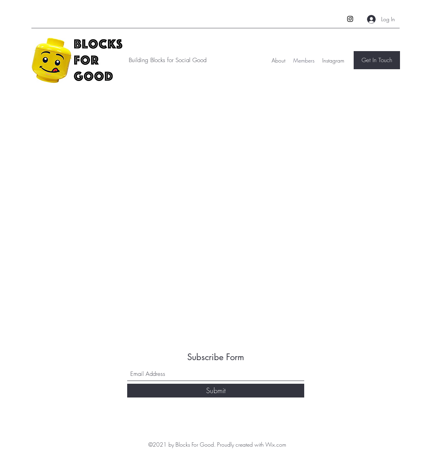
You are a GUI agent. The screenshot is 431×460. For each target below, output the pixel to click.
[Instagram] (350, 19)
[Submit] (215, 390)
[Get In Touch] (377, 60)
